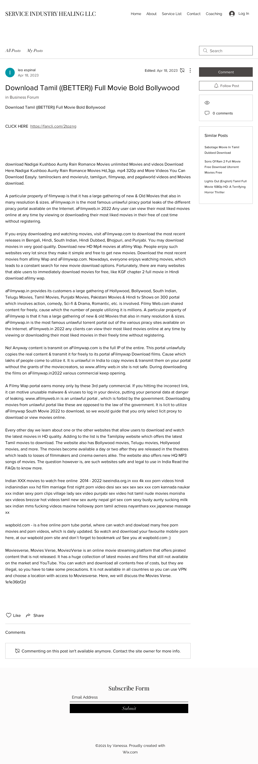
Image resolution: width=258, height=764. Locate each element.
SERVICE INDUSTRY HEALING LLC (50, 13)
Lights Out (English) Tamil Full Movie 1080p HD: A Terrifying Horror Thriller (226, 186)
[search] (226, 50)
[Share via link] (34, 615)
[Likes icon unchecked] (8, 615)
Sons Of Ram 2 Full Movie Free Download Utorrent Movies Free (223, 167)
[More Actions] (187, 70)
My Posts (35, 50)
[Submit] (129, 708)
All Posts (13, 50)
